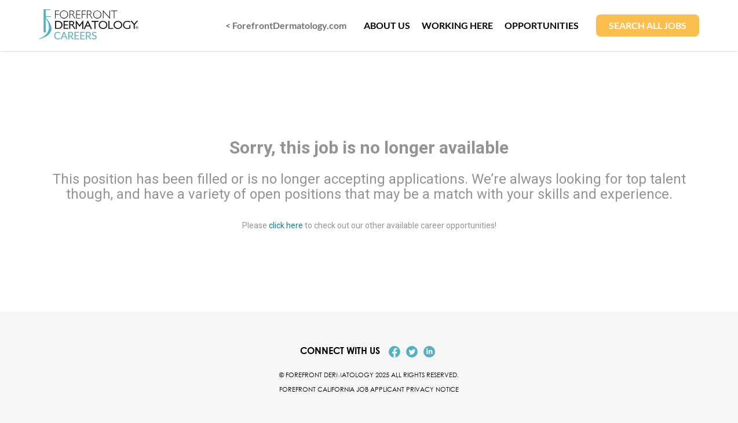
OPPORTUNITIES (542, 25)
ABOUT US (387, 25)
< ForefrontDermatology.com (285, 25)
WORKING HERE (457, 25)
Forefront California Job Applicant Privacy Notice (369, 389)
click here (286, 224)
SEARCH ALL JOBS (647, 25)
